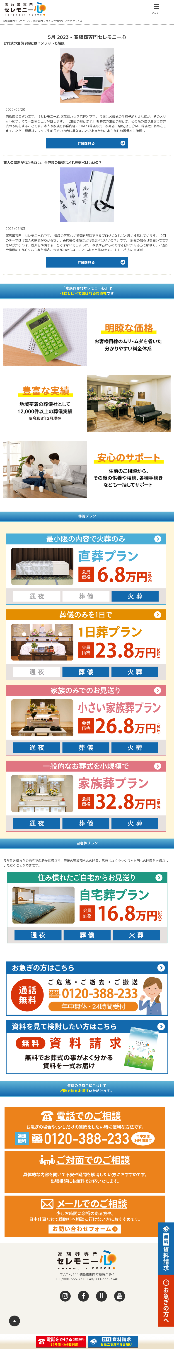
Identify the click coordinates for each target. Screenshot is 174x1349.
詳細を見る (103, 143)
